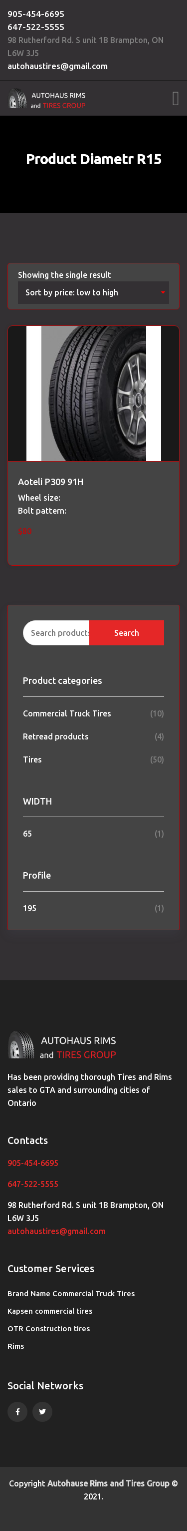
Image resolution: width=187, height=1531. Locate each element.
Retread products (56, 736)
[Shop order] (93, 292)
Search (126, 632)
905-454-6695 (35, 14)
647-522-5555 (35, 27)
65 (27, 833)
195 (29, 908)
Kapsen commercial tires (49, 1311)
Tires (32, 759)
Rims (15, 1346)
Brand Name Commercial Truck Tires (71, 1293)
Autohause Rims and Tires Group (108, 1483)
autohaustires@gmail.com (57, 66)
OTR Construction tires (48, 1328)
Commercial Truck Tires (67, 713)
